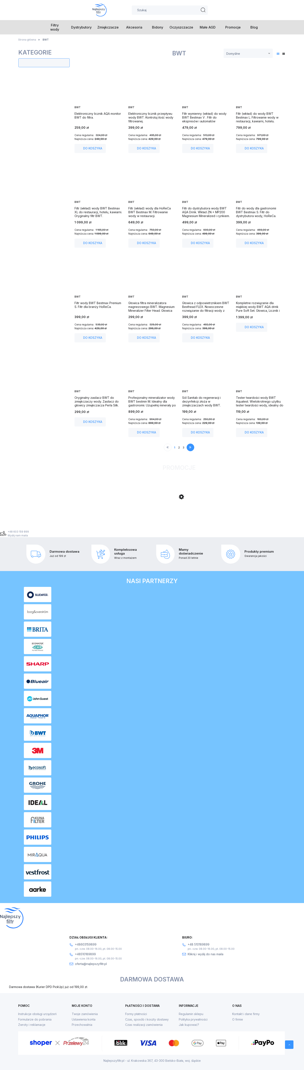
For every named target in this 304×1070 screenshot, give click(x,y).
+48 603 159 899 (18, 531)
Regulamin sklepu (191, 1014)
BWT (78, 107)
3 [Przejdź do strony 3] (183, 447)
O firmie (237, 1019)
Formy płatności (136, 1014)
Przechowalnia (82, 1024)
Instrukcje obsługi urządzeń (37, 1014)
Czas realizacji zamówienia (144, 1024)
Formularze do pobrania (35, 1019)
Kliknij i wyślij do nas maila (205, 954)
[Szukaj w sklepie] (169, 10)
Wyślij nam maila (18, 535)
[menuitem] (54, 27)
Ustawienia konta (83, 1019)
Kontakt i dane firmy (246, 1014)
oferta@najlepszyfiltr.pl (91, 964)
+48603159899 (85, 944)
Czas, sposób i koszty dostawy (147, 1019)
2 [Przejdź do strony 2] (179, 447)
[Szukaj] (203, 10)
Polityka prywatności (193, 1019)
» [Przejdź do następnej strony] (190, 447)
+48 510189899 (198, 944)
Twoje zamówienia (85, 1014)
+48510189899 (85, 954)
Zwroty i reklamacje (31, 1024)
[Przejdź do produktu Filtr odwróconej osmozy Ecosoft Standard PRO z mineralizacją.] (108, 514)
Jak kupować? (189, 1024)
